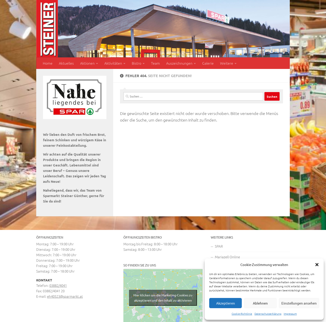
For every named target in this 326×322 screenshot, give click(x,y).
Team (155, 63)
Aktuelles (66, 63)
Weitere (226, 63)
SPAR (219, 246)
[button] (317, 264)
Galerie (208, 63)
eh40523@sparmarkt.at (65, 296)
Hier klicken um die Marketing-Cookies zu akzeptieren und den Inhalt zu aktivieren (162, 297)
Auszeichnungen (179, 63)
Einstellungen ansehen (299, 303)
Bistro (136, 63)
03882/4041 (58, 285)
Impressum (290, 313)
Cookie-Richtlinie (242, 313)
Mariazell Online (227, 256)
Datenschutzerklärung (267, 313)
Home (48, 63)
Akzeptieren (225, 303)
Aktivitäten (113, 63)
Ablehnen (260, 303)
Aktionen (87, 63)
